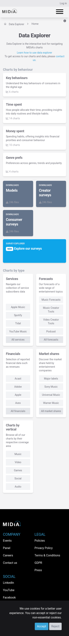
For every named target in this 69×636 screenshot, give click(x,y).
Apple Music (18, 307)
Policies (40, 540)
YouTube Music (18, 331)
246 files (12, 202)
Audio (18, 486)
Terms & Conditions (47, 555)
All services (17, 339)
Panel (6, 548)
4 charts (12, 171)
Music (18, 454)
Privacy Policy (44, 548)
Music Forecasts (51, 299)
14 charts (13, 118)
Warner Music (51, 402)
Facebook (9, 597)
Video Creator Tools (51, 321)
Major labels (51, 378)
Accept (41, 626)
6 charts (12, 91)
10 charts (13, 144)
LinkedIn (8, 582)
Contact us (10, 563)
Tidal (18, 323)
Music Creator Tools (51, 309)
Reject (55, 626)
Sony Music (51, 386)
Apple (18, 394)
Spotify (18, 315)
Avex (18, 402)
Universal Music (51, 394)
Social (18, 478)
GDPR (38, 563)
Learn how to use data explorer (34, 52)
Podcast (51, 331)
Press (38, 570)
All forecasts (51, 339)
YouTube (8, 590)
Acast (18, 378)
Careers (8, 555)
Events (7, 540)
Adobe (18, 386)
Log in (63, 3)
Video (18, 462)
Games (18, 470)
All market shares (51, 411)
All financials (18, 411)
